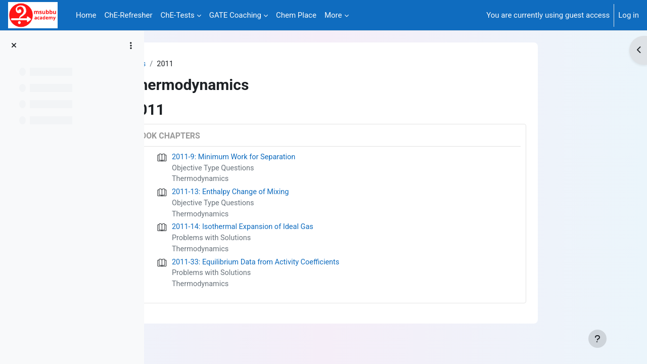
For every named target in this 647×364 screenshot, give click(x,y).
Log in (628, 15)
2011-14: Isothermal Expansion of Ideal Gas (305, 230)
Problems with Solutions (272, 241)
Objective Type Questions (274, 168)
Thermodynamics (261, 180)
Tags (198, 64)
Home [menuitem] (86, 15)
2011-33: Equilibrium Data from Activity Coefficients (318, 265)
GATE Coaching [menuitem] (235, 15)
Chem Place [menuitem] (296, 15)
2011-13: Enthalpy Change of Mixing (292, 193)
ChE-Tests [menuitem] (178, 15)
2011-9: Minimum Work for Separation (295, 157)
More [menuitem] (333, 15)
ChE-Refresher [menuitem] (128, 15)
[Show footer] (597, 339)
